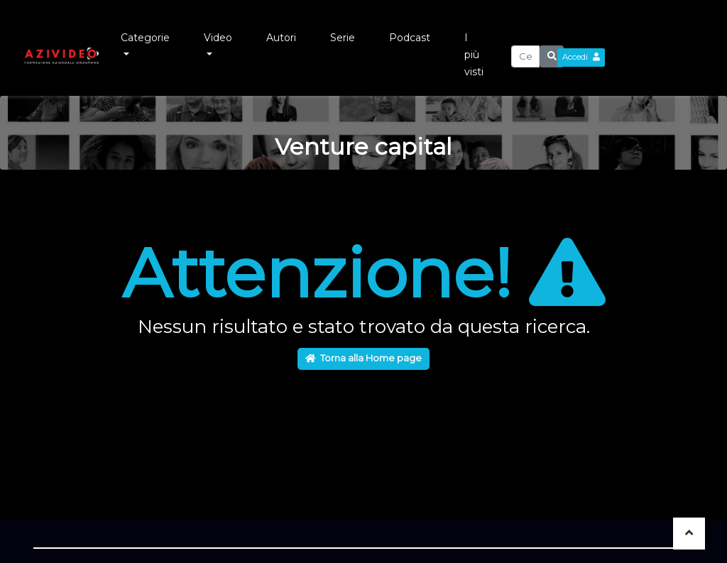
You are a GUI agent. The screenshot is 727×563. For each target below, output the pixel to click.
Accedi (580, 57)
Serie (342, 37)
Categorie (145, 37)
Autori (281, 37)
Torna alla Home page (363, 358)
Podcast (409, 37)
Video (218, 37)
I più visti (473, 54)
